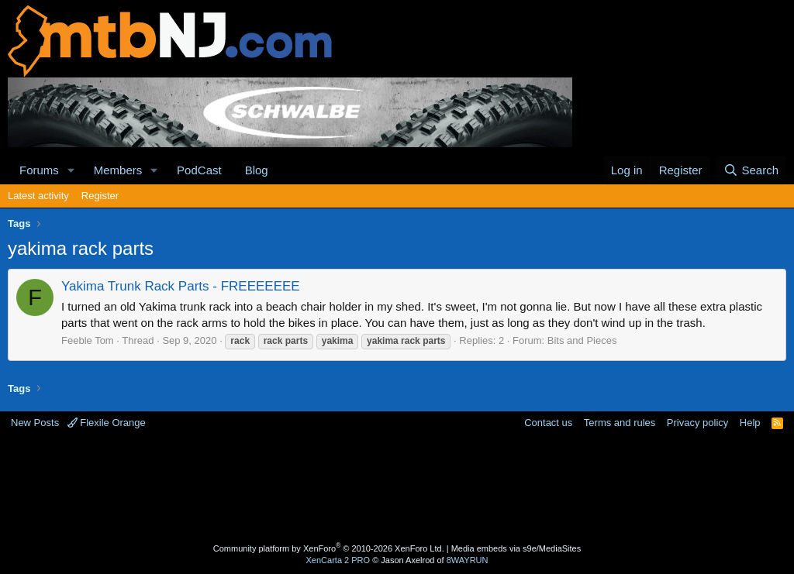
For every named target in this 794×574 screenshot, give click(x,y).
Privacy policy (697, 422)
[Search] (751, 170)
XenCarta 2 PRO (338, 560)
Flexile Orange (106, 422)
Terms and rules (619, 422)
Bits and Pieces (582, 340)
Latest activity (38, 195)
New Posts (35, 422)
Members (118, 170)
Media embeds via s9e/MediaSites (516, 548)
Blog (256, 170)
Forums (39, 170)
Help (750, 422)
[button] (71, 170)
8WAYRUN (467, 560)
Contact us (548, 422)
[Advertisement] (397, 488)
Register (100, 195)
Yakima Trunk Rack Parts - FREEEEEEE (180, 286)
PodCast (199, 170)
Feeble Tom (87, 340)
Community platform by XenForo (328, 548)
